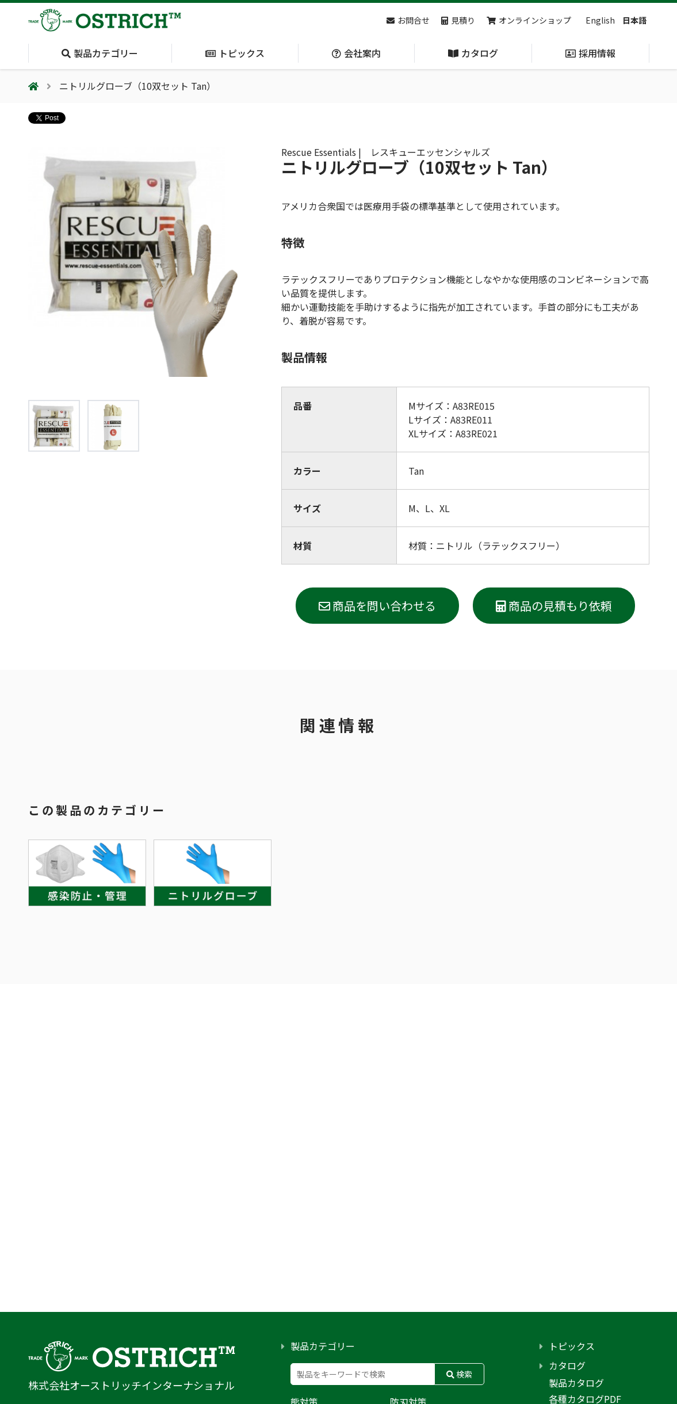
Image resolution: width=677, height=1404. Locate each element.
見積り (458, 20)
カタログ (567, 1365)
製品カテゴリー (322, 1346)
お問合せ (408, 20)
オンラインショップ (529, 20)
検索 (459, 1374)
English (600, 20)
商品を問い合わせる (377, 605)
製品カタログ (576, 1383)
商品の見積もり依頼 (554, 605)
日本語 (634, 20)
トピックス (572, 1346)
